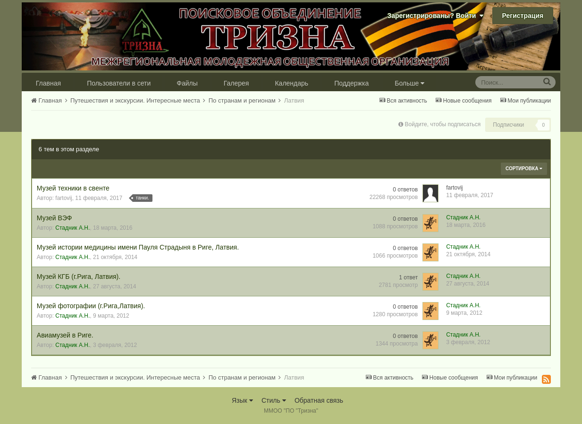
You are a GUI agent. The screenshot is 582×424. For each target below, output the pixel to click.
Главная (48, 83)
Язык (242, 400)
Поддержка (351, 83)
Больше (409, 83)
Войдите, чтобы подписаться (443, 124)
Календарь (291, 83)
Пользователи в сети (119, 83)
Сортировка (524, 168)
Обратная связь (319, 400)
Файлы (187, 83)
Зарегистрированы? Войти (435, 15)
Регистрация (523, 15)
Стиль (273, 400)
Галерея (236, 83)
